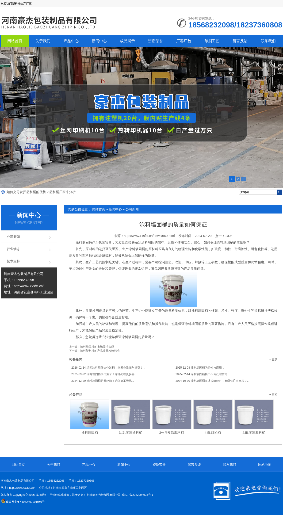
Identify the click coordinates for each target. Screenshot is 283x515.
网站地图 (264, 464)
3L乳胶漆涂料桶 (130, 433)
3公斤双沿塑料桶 (171, 433)
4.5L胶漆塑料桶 (253, 433)
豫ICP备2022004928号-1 (137, 494)
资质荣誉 (155, 41)
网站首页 (14, 41)
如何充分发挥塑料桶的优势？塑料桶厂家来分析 (41, 192)
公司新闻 (132, 209)
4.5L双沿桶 (213, 433)
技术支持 (13, 261)
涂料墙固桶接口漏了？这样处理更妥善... (104, 374)
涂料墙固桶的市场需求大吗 (97, 346)
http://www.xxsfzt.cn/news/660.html (149, 236)
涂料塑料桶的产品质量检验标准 (100, 350)
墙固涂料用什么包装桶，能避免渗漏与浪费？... (108, 367)
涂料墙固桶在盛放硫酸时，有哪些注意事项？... (212, 380)
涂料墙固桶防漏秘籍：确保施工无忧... (102, 380)
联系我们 (268, 41)
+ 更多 (273, 359)
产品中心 (71, 41)
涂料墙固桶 (89, 433)
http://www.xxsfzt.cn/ (29, 286)
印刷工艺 (211, 41)
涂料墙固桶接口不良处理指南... (203, 374)
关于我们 (42, 41)
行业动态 (13, 249)
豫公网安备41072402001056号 (23, 502)
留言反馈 (240, 41)
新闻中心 (99, 41)
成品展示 (127, 41)
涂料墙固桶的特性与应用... (200, 367)
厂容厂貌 (183, 41)
